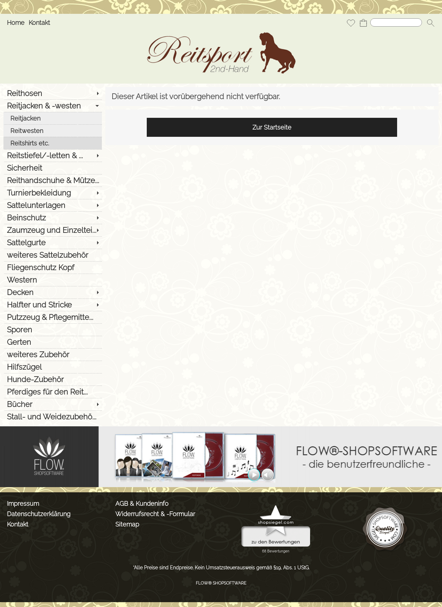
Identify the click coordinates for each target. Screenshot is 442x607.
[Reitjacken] (52, 118)
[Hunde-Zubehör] (52, 379)
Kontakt (39, 22)
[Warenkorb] (363, 22)
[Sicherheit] (52, 168)
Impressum (23, 503)
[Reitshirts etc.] (52, 143)
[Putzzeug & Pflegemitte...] (52, 317)
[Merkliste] (350, 22)
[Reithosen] (52, 93)
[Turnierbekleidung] (52, 193)
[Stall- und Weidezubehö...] (52, 416)
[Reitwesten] (52, 130)
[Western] (52, 280)
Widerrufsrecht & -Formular (155, 514)
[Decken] (52, 292)
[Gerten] (52, 342)
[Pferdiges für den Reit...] (52, 392)
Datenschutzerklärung (38, 514)
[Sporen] (52, 329)
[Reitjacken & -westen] (52, 105)
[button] (430, 22)
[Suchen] (396, 22)
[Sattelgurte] (52, 242)
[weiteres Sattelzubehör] (52, 255)
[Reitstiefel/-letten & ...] (52, 155)
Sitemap (127, 524)
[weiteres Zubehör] (52, 354)
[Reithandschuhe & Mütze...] (52, 180)
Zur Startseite (271, 127)
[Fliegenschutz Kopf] (52, 267)
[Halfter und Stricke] (52, 304)
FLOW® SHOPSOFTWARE (221, 583)
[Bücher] (52, 404)
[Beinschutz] (52, 217)
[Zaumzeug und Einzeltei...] (52, 230)
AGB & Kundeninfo (142, 503)
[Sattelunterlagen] (52, 205)
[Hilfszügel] (52, 367)
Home (16, 22)
